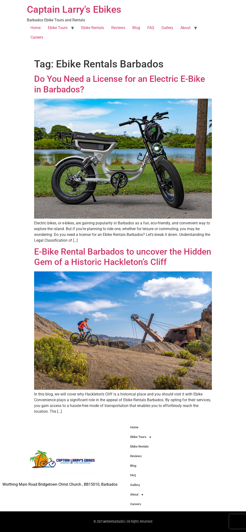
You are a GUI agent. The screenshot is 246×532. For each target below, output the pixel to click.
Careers (37, 37)
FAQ (150, 27)
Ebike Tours (58, 27)
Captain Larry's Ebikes (74, 9)
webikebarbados (114, 522)
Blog (136, 27)
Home (36, 27)
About (185, 27)
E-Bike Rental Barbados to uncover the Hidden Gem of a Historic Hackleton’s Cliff (122, 257)
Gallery (167, 27)
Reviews (118, 27)
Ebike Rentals (92, 27)
